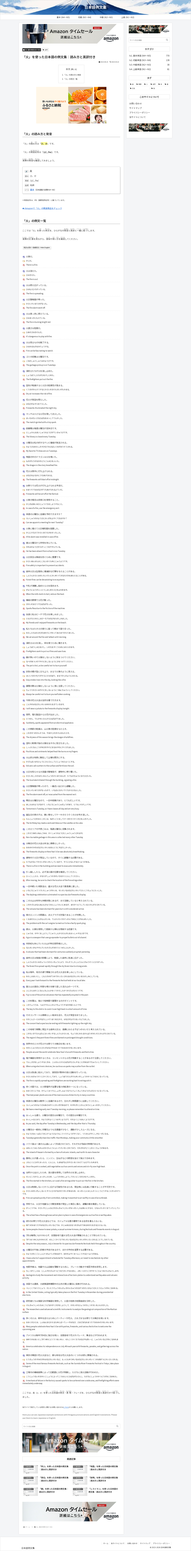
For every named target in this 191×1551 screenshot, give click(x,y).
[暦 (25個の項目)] (167, 84)
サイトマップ (135, 107)
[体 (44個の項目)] (160, 84)
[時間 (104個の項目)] (139, 84)
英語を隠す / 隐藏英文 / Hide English (37, 247)
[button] (117, 1426)
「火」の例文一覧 (70, 78)
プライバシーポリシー (139, 112)
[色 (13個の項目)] (160, 88)
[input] (71, 1426)
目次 (68, 69)
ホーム (105, 1543)
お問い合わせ (135, 103)
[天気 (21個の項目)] (139, 88)
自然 (45, 50)
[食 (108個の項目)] (132, 84)
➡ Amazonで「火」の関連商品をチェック (42, 208)
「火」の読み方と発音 (72, 74)
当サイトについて (137, 116)
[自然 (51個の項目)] (153, 84)
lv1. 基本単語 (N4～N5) (31, 50)
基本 (32, 189)
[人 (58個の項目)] (146, 84)
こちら (66, 1407)
